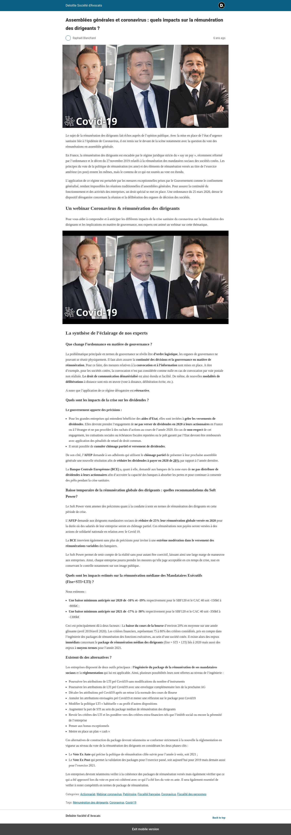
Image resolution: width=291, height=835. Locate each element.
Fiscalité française (149, 794)
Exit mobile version (145, 829)
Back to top (219, 817)
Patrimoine (129, 794)
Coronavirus (168, 794)
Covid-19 (131, 802)
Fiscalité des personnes (191, 794)
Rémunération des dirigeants (90, 802)
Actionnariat (87, 794)
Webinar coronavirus (109, 794)
